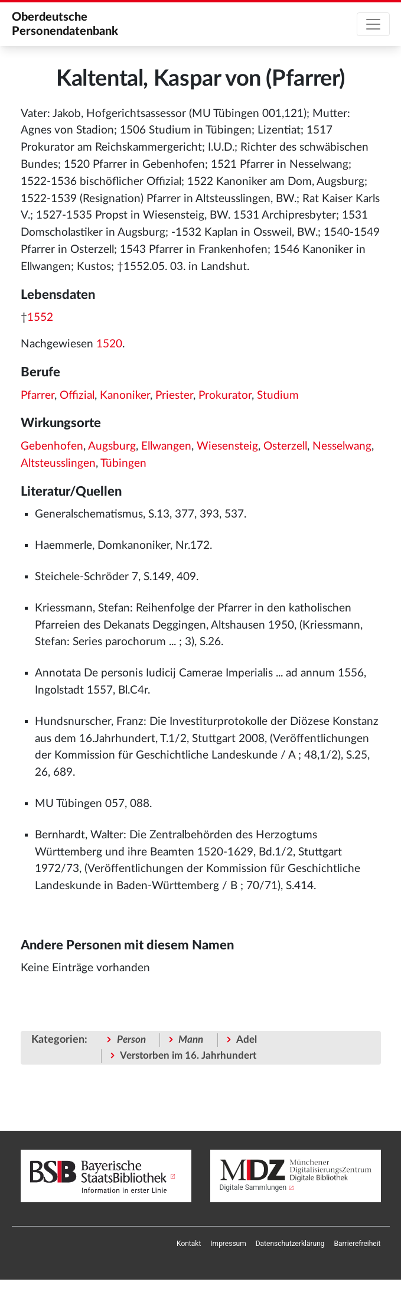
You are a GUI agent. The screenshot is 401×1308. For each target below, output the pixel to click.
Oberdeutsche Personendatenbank (65, 24)
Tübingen (123, 463)
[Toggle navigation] (373, 24)
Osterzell (285, 446)
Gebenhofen (52, 446)
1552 (40, 317)
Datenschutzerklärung (290, 1243)
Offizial (77, 395)
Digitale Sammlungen (253, 1187)
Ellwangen (166, 446)
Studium (278, 395)
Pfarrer (37, 395)
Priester (174, 395)
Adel (246, 1039)
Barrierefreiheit (357, 1243)
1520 (109, 344)
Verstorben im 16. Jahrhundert (188, 1055)
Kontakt (189, 1243)
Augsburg (112, 446)
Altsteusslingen (58, 463)
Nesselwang (341, 446)
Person (131, 1039)
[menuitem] (189, 1243)
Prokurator (225, 395)
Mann (190, 1039)
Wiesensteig (227, 446)
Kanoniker (125, 395)
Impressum (228, 1243)
